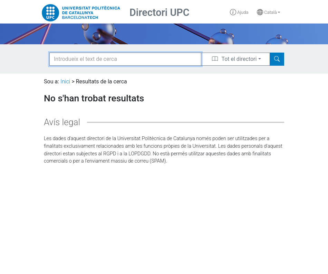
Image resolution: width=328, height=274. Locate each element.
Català (267, 12)
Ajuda (239, 12)
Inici (65, 81)
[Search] (277, 59)
